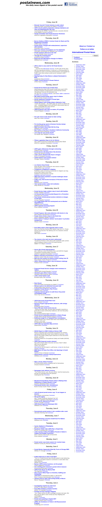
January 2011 (80, 180)
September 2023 (80, 410)
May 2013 (79, 222)
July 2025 (78, 444)
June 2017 (79, 297)
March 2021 (79, 365)
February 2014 (80, 236)
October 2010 (80, 175)
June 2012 (79, 206)
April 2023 (79, 403)
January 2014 (80, 234)
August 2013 (79, 227)
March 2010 (79, 165)
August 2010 (79, 172)
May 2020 (79, 350)
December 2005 (80, 87)
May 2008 (79, 131)
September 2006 (80, 101)
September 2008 (80, 137)
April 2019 (79, 330)
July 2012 (78, 207)
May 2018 (79, 313)
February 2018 (80, 309)
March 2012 (79, 201)
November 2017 (80, 304)
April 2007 (79, 112)
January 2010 (80, 162)
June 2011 (79, 187)
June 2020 (79, 351)
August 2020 (79, 354)
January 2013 (80, 216)
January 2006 (80, 89)
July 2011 (78, 189)
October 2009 (80, 157)
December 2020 (80, 360)
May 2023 (79, 404)
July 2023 (78, 407)
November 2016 (80, 286)
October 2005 (80, 84)
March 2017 (79, 292)
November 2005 (80, 86)
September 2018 (80, 319)
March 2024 (79, 420)
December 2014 (80, 251)
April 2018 (79, 312)
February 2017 (80, 291)
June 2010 (79, 169)
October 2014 (80, 248)
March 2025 (79, 438)
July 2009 (78, 153)
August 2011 (79, 190)
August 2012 (79, 209)
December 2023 (80, 415)
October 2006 (80, 102)
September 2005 (80, 83)
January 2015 (80, 253)
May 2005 (79, 77)
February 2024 (80, 418)
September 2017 (80, 301)
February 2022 (80, 382)
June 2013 (79, 224)
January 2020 (80, 344)
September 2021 (80, 374)
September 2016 (80, 283)
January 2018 (80, 307)
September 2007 (80, 119)
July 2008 (78, 134)
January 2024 (80, 417)
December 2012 (80, 215)
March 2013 (79, 219)
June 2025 (79, 442)
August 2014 (79, 245)
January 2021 (80, 362)
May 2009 (79, 150)
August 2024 (79, 427)
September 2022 (80, 392)
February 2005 (80, 72)
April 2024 (79, 421)
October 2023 (80, 412)
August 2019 (79, 336)
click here (37, 347)
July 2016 (78, 280)
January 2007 (80, 107)
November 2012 (80, 213)
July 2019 (78, 335)
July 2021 (78, 371)
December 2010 (80, 178)
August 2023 (79, 409)
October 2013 (80, 230)
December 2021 (80, 379)
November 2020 (80, 359)
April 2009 (79, 148)
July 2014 (78, 244)
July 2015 (78, 262)
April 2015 (79, 257)
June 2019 (79, 333)
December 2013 (80, 233)
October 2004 (80, 66)
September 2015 (80, 265)
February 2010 (80, 163)
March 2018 (79, 310)
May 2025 (79, 441)
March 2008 (79, 128)
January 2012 (80, 198)
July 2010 (78, 171)
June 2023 (79, 406)
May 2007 (79, 113)
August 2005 (79, 81)
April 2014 (79, 239)
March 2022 (79, 383)
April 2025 (79, 439)
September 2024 (80, 429)
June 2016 (79, 278)
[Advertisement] (86, 32)
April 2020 (79, 348)
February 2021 (80, 363)
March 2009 (79, 146)
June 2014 (79, 242)
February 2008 (80, 127)
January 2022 (80, 380)
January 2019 (80, 326)
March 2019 (79, 329)
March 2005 (79, 74)
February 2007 (80, 109)
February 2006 (80, 90)
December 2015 (80, 269)
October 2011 (80, 194)
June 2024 (79, 424)
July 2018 (78, 316)
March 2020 (79, 347)
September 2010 (80, 174)
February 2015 (80, 254)
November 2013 (80, 231)
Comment (60, 26)
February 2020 (80, 345)
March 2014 (79, 238)
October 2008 (80, 139)
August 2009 (79, 154)
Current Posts (80, 451)
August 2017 (79, 300)
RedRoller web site (39, 175)
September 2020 (80, 356)
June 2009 (79, 151)
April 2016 (79, 275)
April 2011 (79, 184)
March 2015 (79, 256)
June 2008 (79, 133)
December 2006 (80, 106)
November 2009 (80, 159)
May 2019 (79, 332)
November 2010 (80, 177)
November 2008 (80, 140)
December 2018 (80, 324)
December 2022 (80, 397)
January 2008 (80, 125)
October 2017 (80, 303)
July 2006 (78, 98)
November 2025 (80, 450)
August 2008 (79, 136)
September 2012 (80, 210)
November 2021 (80, 377)
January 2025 (80, 435)
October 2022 (80, 394)
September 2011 (80, 192)
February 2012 (80, 200)
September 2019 (80, 338)
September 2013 (80, 228)
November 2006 (80, 104)
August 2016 (79, 282)
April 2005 (79, 75)
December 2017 (80, 306)
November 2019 (80, 341)
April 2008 (79, 130)
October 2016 (80, 285)
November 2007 (80, 122)
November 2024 (80, 432)
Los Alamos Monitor (47, 93)
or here (60, 347)
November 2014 (80, 250)
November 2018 (80, 322)
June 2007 (79, 115)
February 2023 (80, 400)
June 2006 (79, 96)
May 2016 (79, 277)
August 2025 (79, 445)
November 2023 (80, 414)
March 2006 (79, 92)
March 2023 (79, 401)
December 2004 (80, 69)
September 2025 (80, 447)
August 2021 (79, 373)
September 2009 (80, 156)
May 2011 (79, 186)
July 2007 (78, 116)
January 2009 (80, 143)
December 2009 (80, 160)
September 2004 (80, 65)
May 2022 (79, 386)
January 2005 (80, 71)
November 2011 (80, 195)
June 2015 (79, 260)
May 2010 (79, 168)
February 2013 (80, 218)
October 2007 (80, 121)
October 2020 (80, 357)
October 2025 (80, 448)
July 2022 (78, 389)
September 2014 (80, 247)
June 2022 (79, 388)
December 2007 (80, 124)
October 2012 (80, 212)
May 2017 (79, 295)
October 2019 (80, 339)
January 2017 (80, 289)
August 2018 (79, 318)
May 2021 (79, 368)
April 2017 (79, 294)
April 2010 (79, 166)
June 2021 (79, 370)
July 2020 (78, 353)
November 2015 (80, 268)
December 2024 (80, 433)
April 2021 (79, 366)
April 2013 (79, 221)
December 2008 (80, 142)
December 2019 (80, 342)
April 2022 (79, 385)
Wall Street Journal (48, 68)
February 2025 (80, 436)
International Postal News (83, 52)
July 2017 (78, 298)
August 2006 (79, 99)
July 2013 (78, 225)
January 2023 (80, 398)
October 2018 (80, 321)
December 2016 (80, 288)
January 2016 (80, 271)
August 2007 (79, 118)
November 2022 (80, 395)
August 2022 (79, 391)
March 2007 (79, 110)
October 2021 (80, 376)
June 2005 (79, 78)
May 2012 (79, 204)
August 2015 (79, 263)
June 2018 (79, 315)
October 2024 (80, 430)
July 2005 (78, 80)
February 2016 (80, 272)
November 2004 (80, 68)
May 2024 (79, 423)
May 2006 (79, 95)
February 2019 (80, 327)
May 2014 (79, 241)
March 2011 (79, 183)
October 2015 (80, 266)
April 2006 (79, 93)
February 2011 (80, 181)
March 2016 (79, 274)
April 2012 (79, 203)
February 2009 (80, 145)
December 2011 (80, 197)
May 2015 (79, 259)
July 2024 (78, 426)
